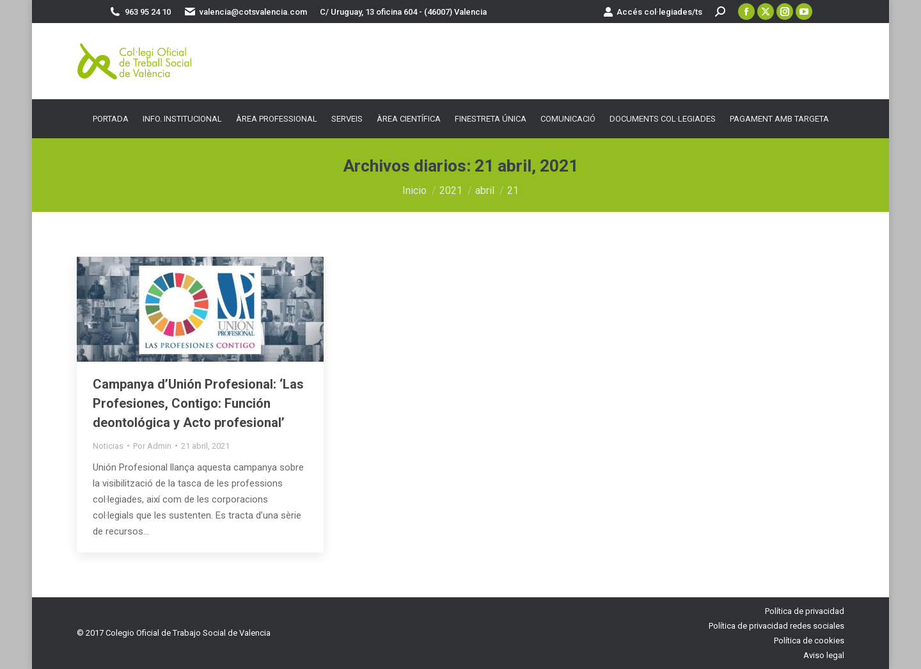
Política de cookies (809, 640)
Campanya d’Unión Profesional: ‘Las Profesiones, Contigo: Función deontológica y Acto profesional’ (198, 403)
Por (152, 446)
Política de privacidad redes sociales (776, 626)
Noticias (108, 446)
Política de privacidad (804, 611)
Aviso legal (823, 655)
